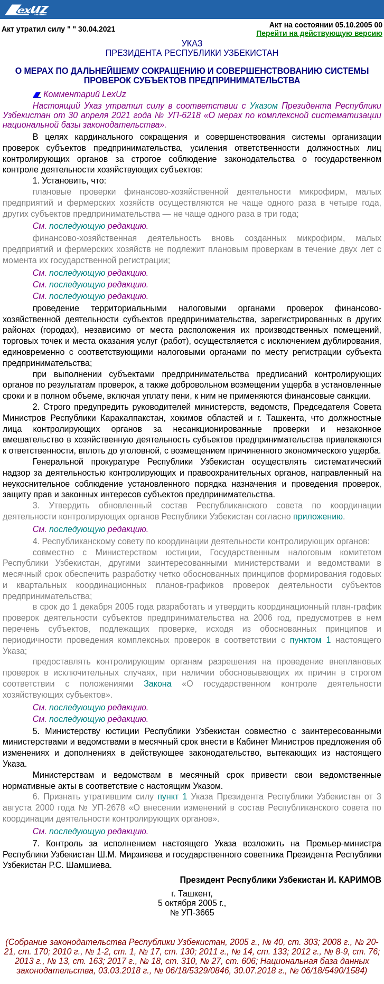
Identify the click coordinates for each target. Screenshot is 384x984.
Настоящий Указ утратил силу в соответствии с (141, 105)
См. (41, 225)
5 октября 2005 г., (192, 903)
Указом (266, 105)
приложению (318, 516)
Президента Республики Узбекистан (192, 53)
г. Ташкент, (191, 893)
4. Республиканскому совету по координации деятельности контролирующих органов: (201, 541)
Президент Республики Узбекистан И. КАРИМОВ (280, 879)
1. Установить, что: (69, 180)
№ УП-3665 (192, 912)
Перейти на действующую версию (319, 33)
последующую (77, 225)
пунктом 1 (310, 639)
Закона (163, 683)
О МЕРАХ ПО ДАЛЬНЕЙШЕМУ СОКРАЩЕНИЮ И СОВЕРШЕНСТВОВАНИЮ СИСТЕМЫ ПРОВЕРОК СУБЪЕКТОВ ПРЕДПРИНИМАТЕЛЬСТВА (192, 75)
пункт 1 (172, 796)
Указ (192, 43)
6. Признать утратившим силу (95, 796)
